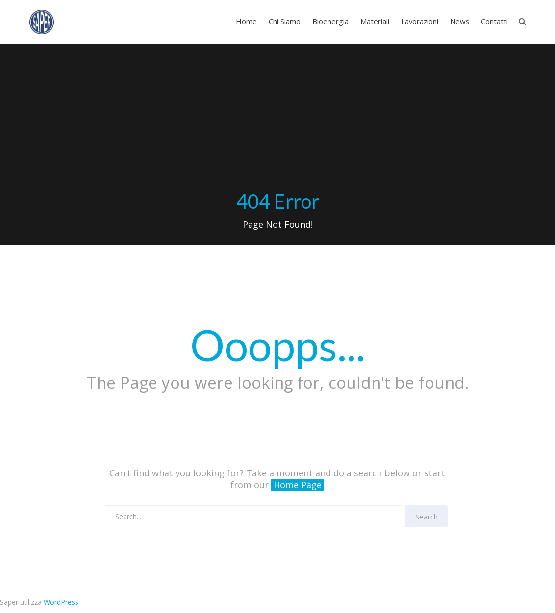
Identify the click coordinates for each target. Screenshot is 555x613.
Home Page (298, 485)
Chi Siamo (285, 21)
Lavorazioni (419, 21)
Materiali (374, 21)
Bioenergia (330, 21)
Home (246, 21)
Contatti (494, 21)
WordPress (61, 602)
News (459, 21)
